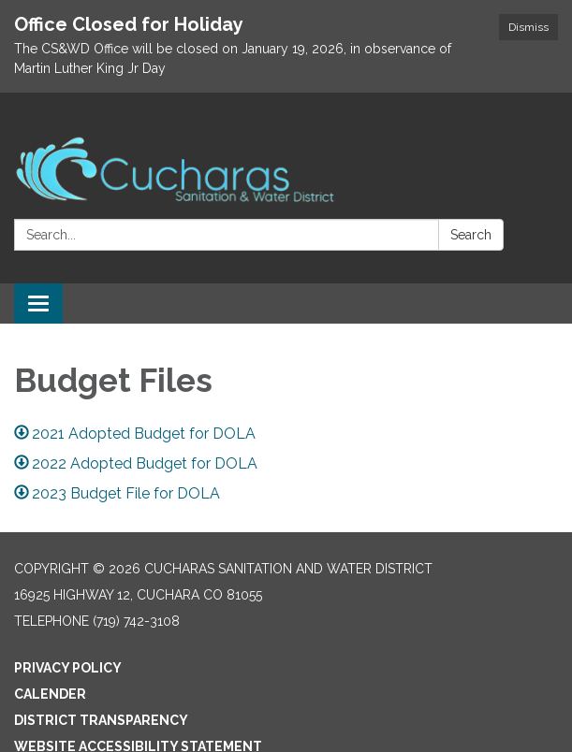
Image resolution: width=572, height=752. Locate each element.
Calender (50, 694)
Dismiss (528, 27)
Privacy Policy (68, 667)
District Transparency (101, 720)
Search (470, 234)
